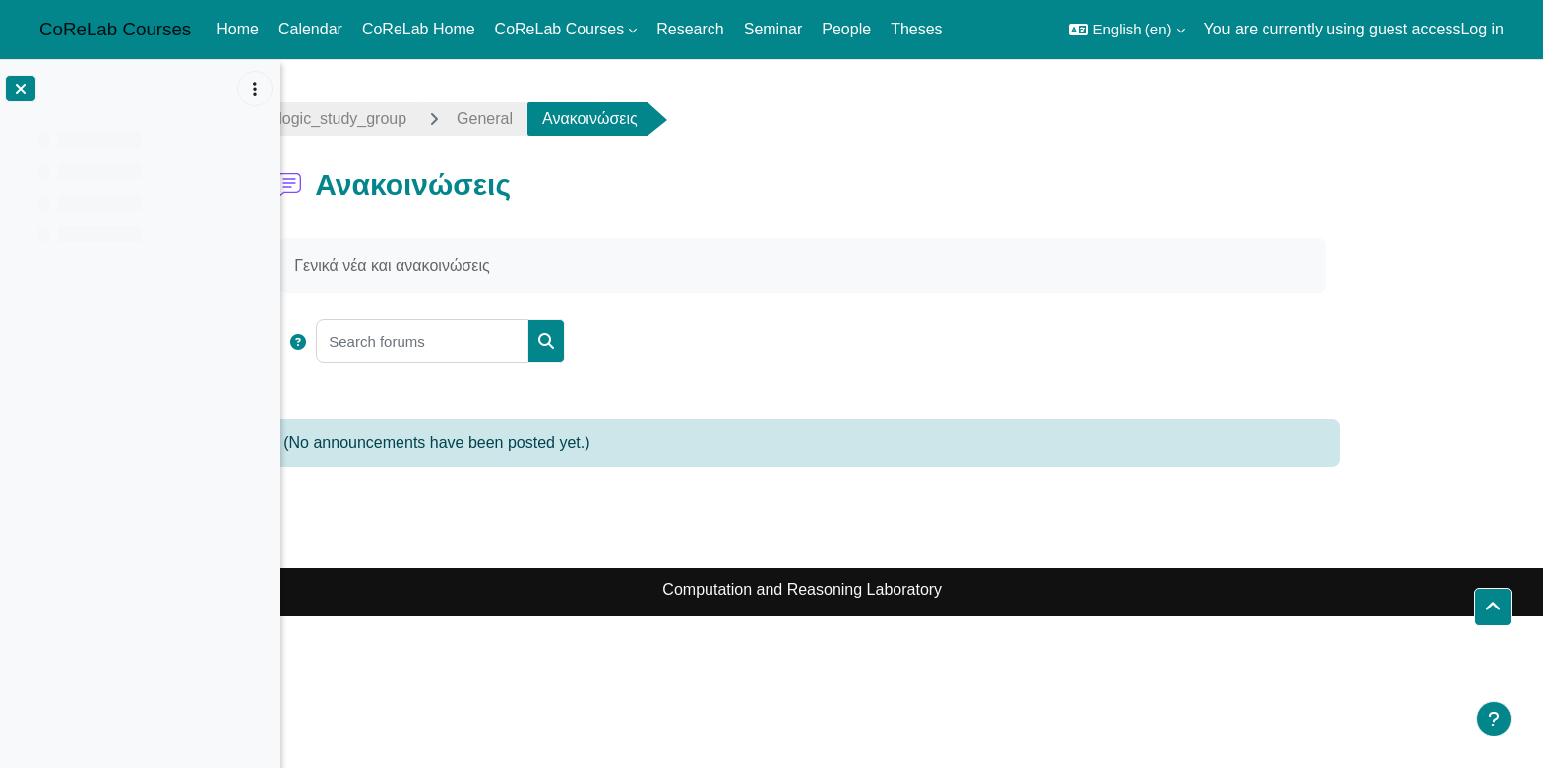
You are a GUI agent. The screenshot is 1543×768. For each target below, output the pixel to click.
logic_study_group (453, 118)
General (594, 118)
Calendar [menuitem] (310, 29)
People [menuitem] (846, 29)
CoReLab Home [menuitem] (418, 29)
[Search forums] (532, 341)
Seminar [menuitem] (773, 29)
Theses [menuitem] (916, 29)
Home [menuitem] (237, 29)
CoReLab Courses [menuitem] (560, 29)
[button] (1126, 29)
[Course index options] (255, 88)
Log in (1482, 29)
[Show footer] (1494, 718)
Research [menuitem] (689, 29)
